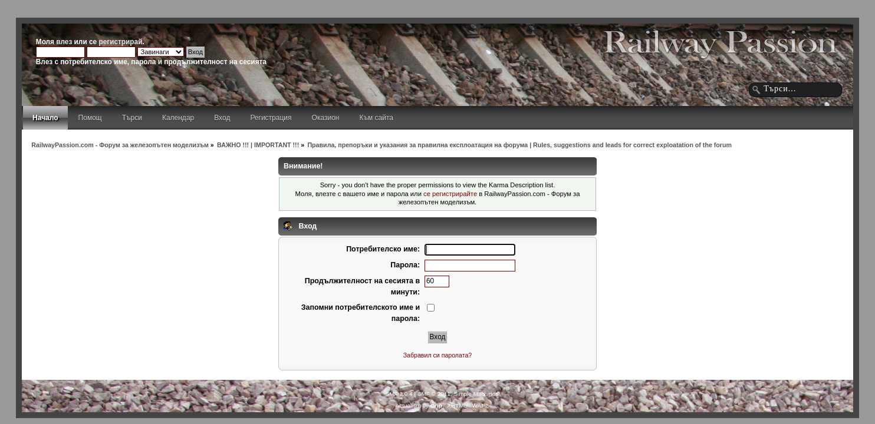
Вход (222, 118)
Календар (178, 118)
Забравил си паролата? (437, 355)
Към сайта (376, 118)
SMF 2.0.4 (399, 393)
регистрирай (120, 42)
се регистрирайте (450, 193)
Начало (45, 118)
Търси (132, 118)
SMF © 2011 (433, 393)
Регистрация (270, 118)
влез (64, 42)
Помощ (90, 118)
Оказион (326, 118)
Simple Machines (475, 393)
